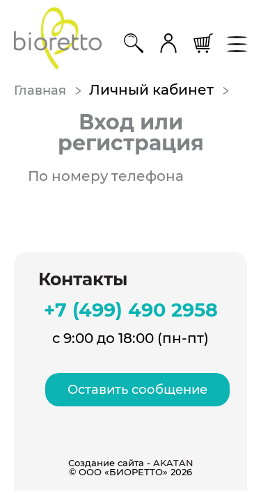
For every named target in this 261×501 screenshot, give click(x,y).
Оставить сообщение (137, 389)
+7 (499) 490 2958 (131, 310)
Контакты (82, 280)
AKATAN (173, 462)
